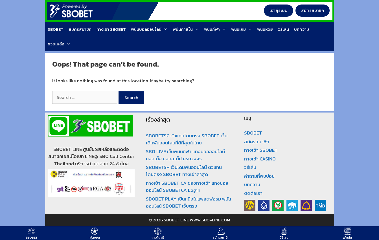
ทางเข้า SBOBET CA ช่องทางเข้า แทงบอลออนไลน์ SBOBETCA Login (187, 186)
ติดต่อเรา (253, 193)
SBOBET (55, 29)
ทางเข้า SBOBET (111, 29)
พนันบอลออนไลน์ (150, 29)
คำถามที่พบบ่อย (259, 176)
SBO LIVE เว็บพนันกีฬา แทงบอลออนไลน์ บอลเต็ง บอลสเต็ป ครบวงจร (185, 155)
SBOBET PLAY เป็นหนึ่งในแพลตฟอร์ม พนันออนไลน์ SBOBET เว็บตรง (188, 202)
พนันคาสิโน (187, 29)
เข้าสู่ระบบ (279, 10)
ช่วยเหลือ (60, 44)
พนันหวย (265, 29)
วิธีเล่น (283, 29)
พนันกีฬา (216, 29)
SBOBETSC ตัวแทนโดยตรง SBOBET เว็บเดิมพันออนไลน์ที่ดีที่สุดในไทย (186, 139)
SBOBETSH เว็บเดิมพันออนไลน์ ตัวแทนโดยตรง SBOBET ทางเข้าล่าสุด (184, 171)
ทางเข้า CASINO (260, 158)
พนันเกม (243, 29)
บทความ (301, 29)
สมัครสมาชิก (312, 10)
